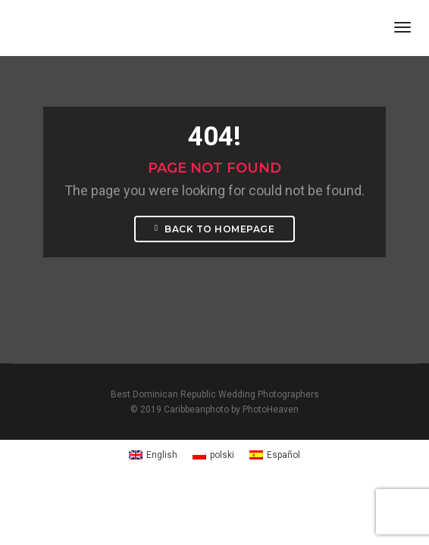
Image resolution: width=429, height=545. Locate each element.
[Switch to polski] (213, 455)
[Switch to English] (153, 455)
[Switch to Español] (275, 455)
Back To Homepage (214, 229)
